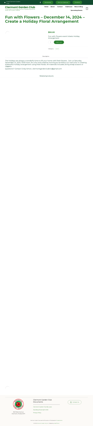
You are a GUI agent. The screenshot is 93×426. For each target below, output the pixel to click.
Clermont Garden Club (20, 7)
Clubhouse (68, 6)
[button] (63, 2)
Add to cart (59, 42)
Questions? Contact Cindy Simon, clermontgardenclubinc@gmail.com (33, 69)
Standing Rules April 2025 (40, 410)
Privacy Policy (37, 412)
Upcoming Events (76, 10)
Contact (60, 6)
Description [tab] (45, 56)
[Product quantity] (50, 42)
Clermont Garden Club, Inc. (43, 423)
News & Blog (78, 6)
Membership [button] (48, 2)
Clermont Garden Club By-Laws (42, 407)
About (52, 6)
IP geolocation (59, 420)
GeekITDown (56, 423)
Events (57, 48)
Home (46, 6)
